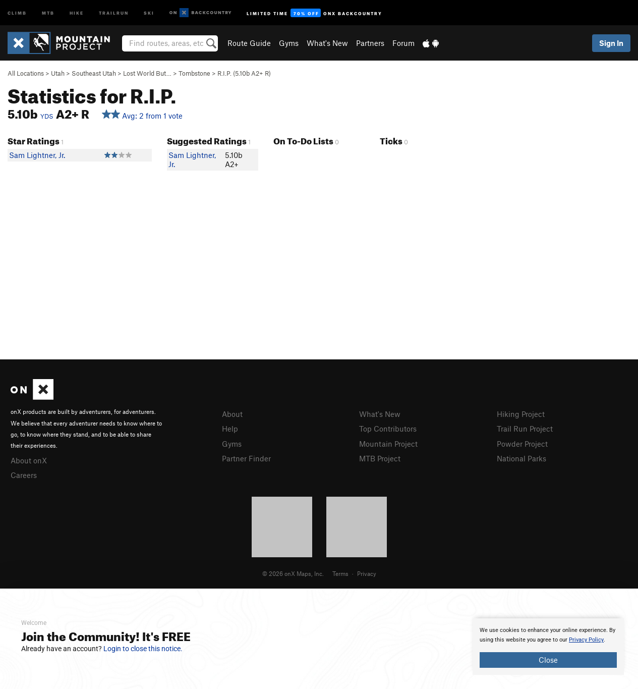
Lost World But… (147, 73)
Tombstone (194, 73)
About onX (29, 460)
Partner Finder (246, 458)
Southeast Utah (94, 73)
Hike (77, 12)
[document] (548, 646)
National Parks (521, 458)
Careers (24, 475)
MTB (48, 12)
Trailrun (114, 12)
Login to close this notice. (143, 649)
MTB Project (379, 458)
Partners (370, 42)
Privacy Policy (586, 640)
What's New (327, 42)
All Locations (26, 73)
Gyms (289, 42)
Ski (149, 12)
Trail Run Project (525, 428)
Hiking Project (521, 413)
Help (230, 428)
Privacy (366, 573)
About (232, 413)
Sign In (611, 42)
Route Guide (249, 42)
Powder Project (522, 443)
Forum (403, 42)
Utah (58, 73)
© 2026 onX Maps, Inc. (293, 573)
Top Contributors (388, 428)
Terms (340, 573)
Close (548, 659)
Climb (17, 12)
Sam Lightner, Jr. (37, 155)
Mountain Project (388, 443)
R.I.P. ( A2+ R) (244, 73)
